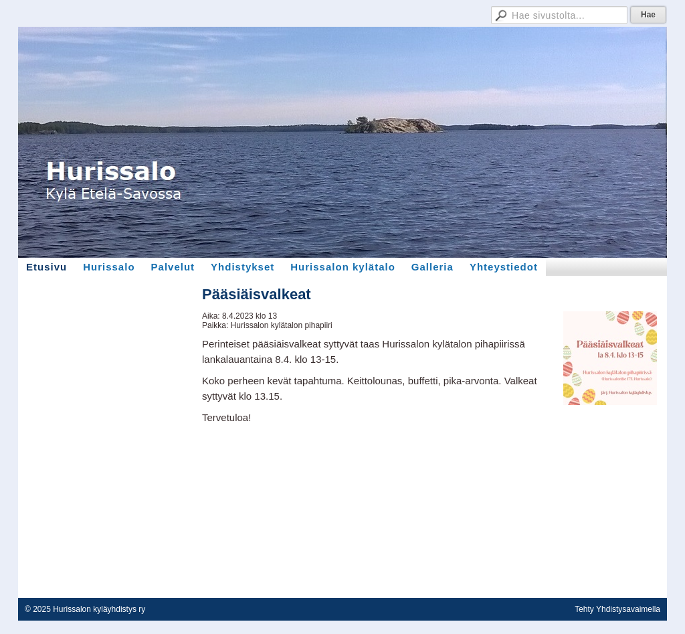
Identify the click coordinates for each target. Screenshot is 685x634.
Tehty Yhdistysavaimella (617, 609)
